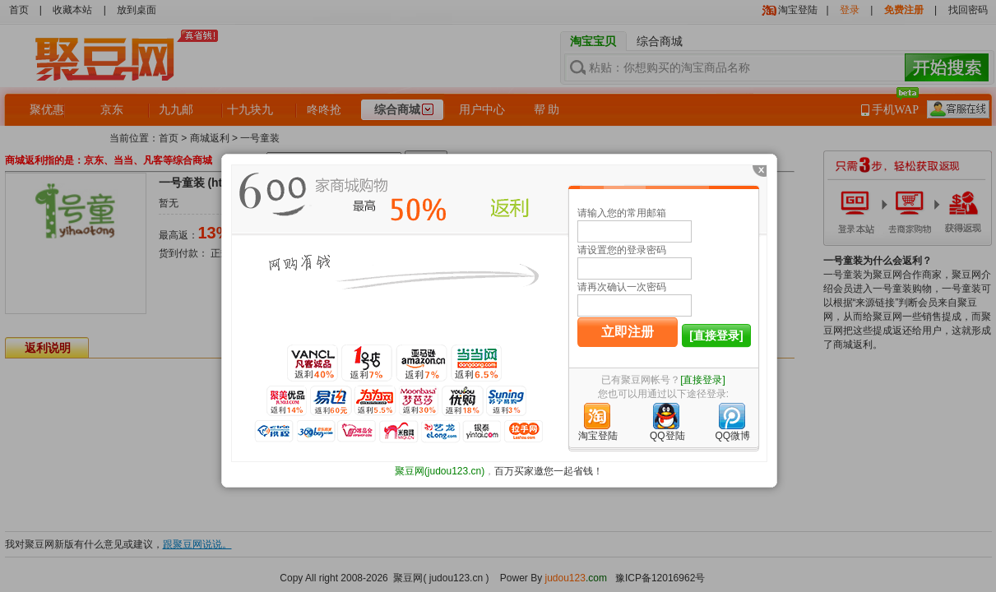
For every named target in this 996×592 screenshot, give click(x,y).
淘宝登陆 (598, 436)
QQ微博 (732, 436)
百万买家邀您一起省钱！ (548, 471)
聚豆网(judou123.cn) (439, 471)
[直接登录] (716, 335)
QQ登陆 (667, 436)
